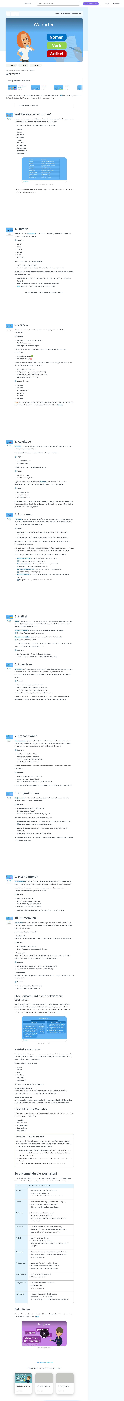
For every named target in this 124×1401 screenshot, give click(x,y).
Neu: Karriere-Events (90, 3)
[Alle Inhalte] (26, 3)
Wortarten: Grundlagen (27, 70)
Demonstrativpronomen (25, 569)
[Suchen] (77, 3)
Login (106, 3)
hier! (37, 1317)
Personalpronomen (24, 558)
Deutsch (8, 70)
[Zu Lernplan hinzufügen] (11, 65)
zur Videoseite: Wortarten (44, 1362)
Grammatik (15, 70)
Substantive (31, 234)
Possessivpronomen (24, 564)
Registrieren (116, 3)
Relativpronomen (23, 574)
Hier (61, 95)
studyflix (12, 3)
